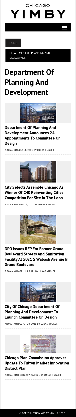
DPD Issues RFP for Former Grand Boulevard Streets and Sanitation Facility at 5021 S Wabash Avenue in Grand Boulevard (37, 256)
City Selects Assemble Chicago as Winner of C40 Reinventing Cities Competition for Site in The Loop (34, 192)
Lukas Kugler (45, 149)
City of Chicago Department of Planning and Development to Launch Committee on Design (32, 312)
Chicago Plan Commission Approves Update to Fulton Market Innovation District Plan (37, 363)
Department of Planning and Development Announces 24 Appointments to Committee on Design (33, 135)
